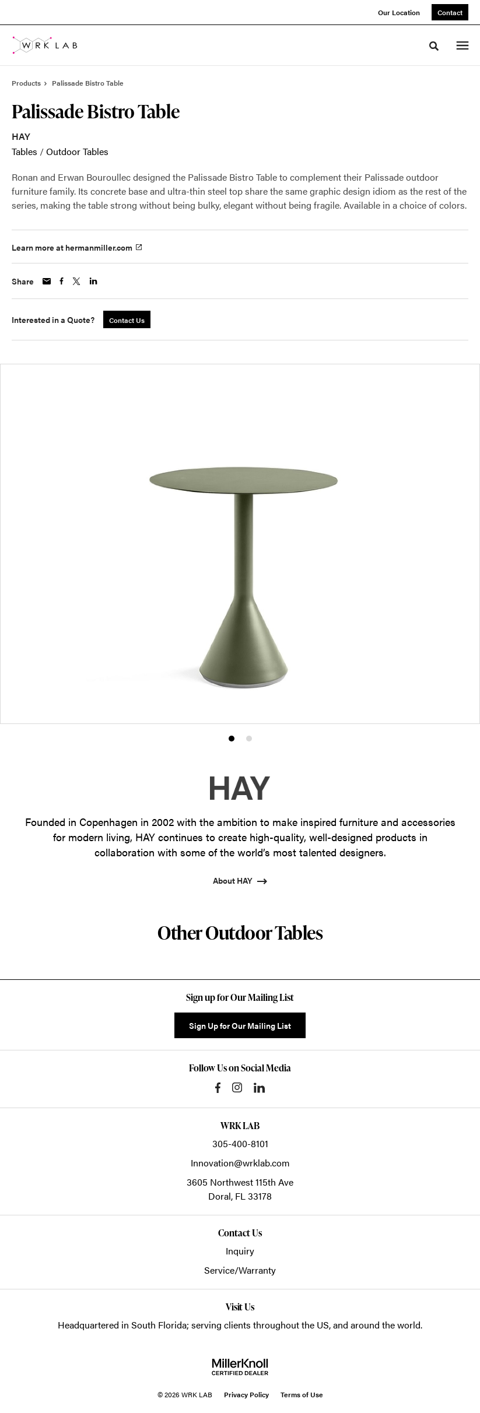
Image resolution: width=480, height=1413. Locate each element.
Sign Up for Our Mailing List (240, 1025)
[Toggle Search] (434, 46)
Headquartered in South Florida (122, 1324)
